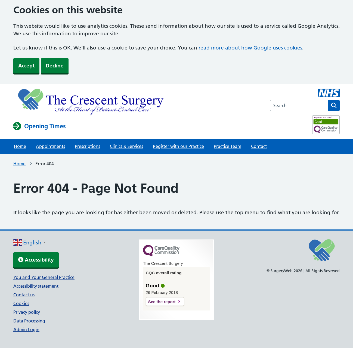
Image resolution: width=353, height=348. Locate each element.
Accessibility (36, 260)
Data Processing (29, 321)
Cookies (21, 303)
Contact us (24, 294)
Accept (26, 66)
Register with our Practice (178, 146)
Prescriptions (87, 146)
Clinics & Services (126, 146)
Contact (259, 146)
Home (20, 146)
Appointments (50, 146)
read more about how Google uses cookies (250, 48)
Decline (55, 66)
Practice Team (227, 146)
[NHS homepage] (92, 103)
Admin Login (26, 329)
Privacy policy (26, 312)
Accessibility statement (35, 286)
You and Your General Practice (44, 277)
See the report (162, 301)
